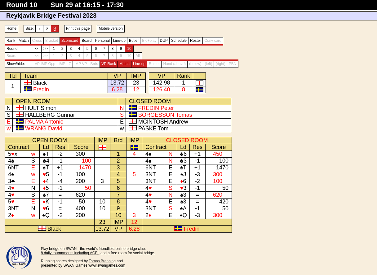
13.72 (117, 83)
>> (45, 48)
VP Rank (108, 64)
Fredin (41, 89)
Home (11, 28)
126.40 (161, 89)
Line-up (119, 40)
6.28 (117, 89)
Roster (195, 40)
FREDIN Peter (156, 108)
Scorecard (69, 40)
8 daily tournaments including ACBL (70, 253)
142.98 (161, 83)
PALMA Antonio (44, 122)
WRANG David (43, 128)
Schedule (179, 40)
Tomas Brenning (102, 261)
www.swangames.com (106, 265)
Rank (11, 40)
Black (40, 83)
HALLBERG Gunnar (50, 115)
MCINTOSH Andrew (163, 122)
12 (136, 89)
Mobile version (110, 28)
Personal (102, 40)
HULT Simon (40, 108)
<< (37, 48)
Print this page (78, 28)
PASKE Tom (153, 128)
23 (136, 83)
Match (24, 40)
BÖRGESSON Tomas (165, 115)
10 (129, 48)
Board (86, 40)
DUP (164, 40)
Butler (134, 40)
